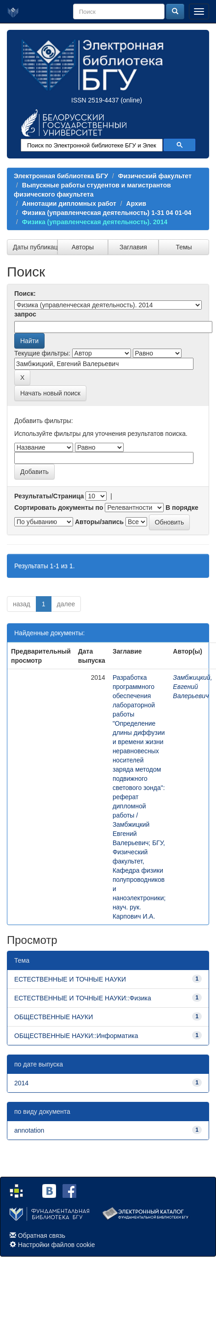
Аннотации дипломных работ (69, 203)
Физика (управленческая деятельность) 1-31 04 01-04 (107, 212)
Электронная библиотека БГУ (61, 176)
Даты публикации (35, 247)
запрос (25, 314)
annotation (29, 1130)
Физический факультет (155, 176)
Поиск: (25, 293)
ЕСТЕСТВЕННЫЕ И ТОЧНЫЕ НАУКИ (70, 979)
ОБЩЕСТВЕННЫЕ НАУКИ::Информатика (76, 1035)
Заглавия (133, 247)
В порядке (181, 507)
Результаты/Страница (49, 496)
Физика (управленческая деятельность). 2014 (94, 222)
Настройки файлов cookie (56, 1244)
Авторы (83, 247)
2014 (21, 1083)
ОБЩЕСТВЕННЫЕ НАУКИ (53, 1017)
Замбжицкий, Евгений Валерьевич (192, 687)
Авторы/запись (99, 521)
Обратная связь (41, 1235)
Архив (136, 203)
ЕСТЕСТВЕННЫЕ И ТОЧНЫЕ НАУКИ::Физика (82, 998)
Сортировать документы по (58, 507)
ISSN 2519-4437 (95, 100)
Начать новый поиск (50, 393)
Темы (184, 247)
